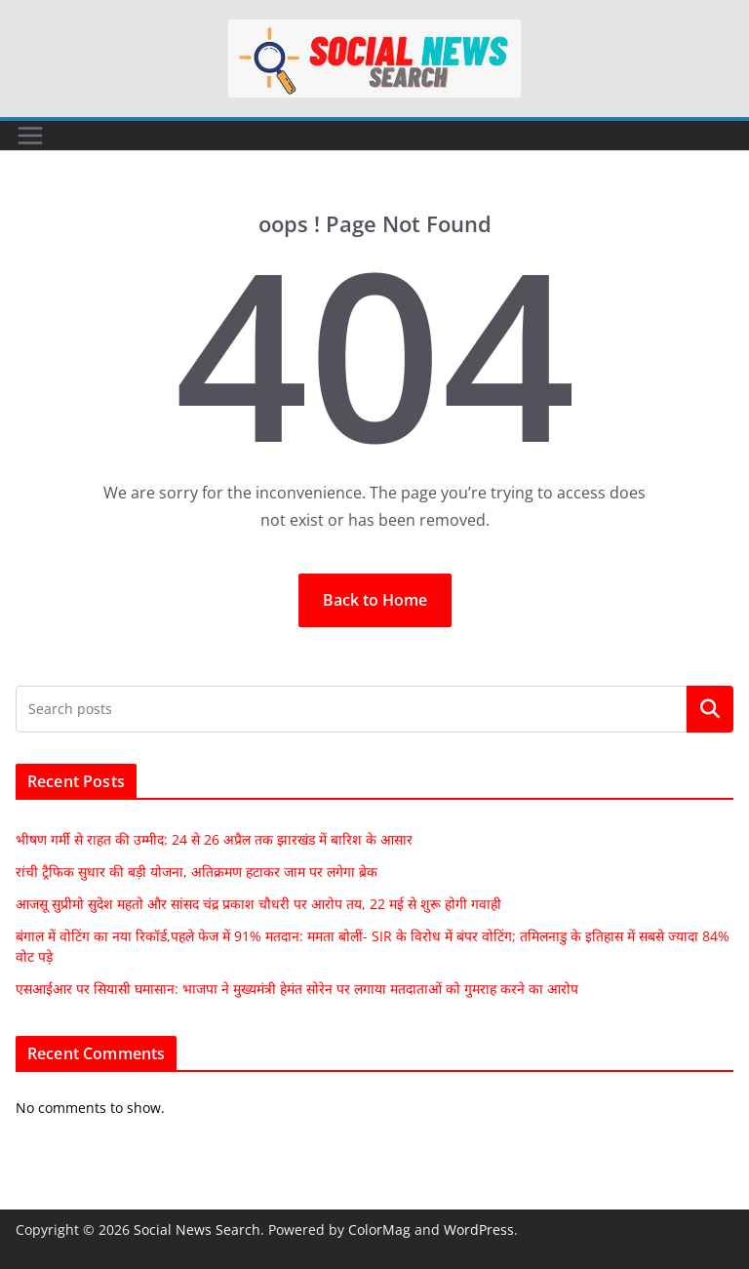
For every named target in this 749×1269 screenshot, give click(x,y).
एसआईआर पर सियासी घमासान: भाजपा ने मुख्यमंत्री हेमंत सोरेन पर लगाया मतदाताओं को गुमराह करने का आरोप (297, 988)
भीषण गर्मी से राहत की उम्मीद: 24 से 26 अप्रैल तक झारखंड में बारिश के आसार (214, 839)
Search (710, 709)
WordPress (479, 1229)
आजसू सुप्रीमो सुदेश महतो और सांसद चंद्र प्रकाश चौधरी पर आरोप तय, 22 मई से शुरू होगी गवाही (258, 903)
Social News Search (197, 1229)
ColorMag (379, 1229)
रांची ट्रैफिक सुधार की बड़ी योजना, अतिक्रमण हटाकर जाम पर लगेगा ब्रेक (196, 871)
